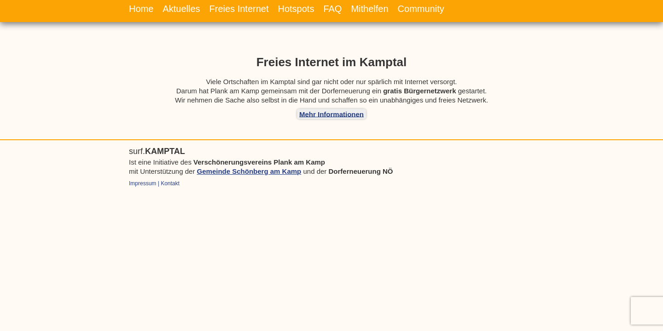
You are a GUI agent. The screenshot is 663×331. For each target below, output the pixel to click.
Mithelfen (369, 9)
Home (141, 9)
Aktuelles (181, 9)
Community (421, 9)
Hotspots (296, 9)
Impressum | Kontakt (154, 183)
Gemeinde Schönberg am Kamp (249, 171)
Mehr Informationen (331, 114)
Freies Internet (239, 9)
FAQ (332, 9)
